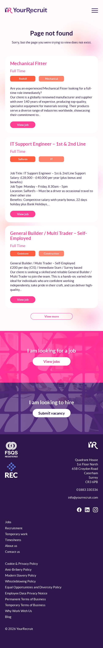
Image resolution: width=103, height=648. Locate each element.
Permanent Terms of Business (25, 599)
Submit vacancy (51, 413)
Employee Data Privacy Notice (26, 593)
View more (51, 316)
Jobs (8, 522)
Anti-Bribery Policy (18, 569)
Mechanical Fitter (28, 63)
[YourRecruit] (26, 10)
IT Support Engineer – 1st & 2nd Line (48, 143)
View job (23, 124)
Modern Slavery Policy (20, 575)
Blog (8, 617)
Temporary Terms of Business (25, 605)
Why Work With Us (18, 611)
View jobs (51, 361)
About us (11, 546)
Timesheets (13, 540)
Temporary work (16, 534)
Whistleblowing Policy (20, 581)
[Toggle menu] (95, 10)
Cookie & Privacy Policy (21, 563)
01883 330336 (87, 489)
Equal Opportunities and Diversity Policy (33, 587)
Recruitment (14, 528)
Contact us (12, 551)
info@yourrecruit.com (83, 497)
